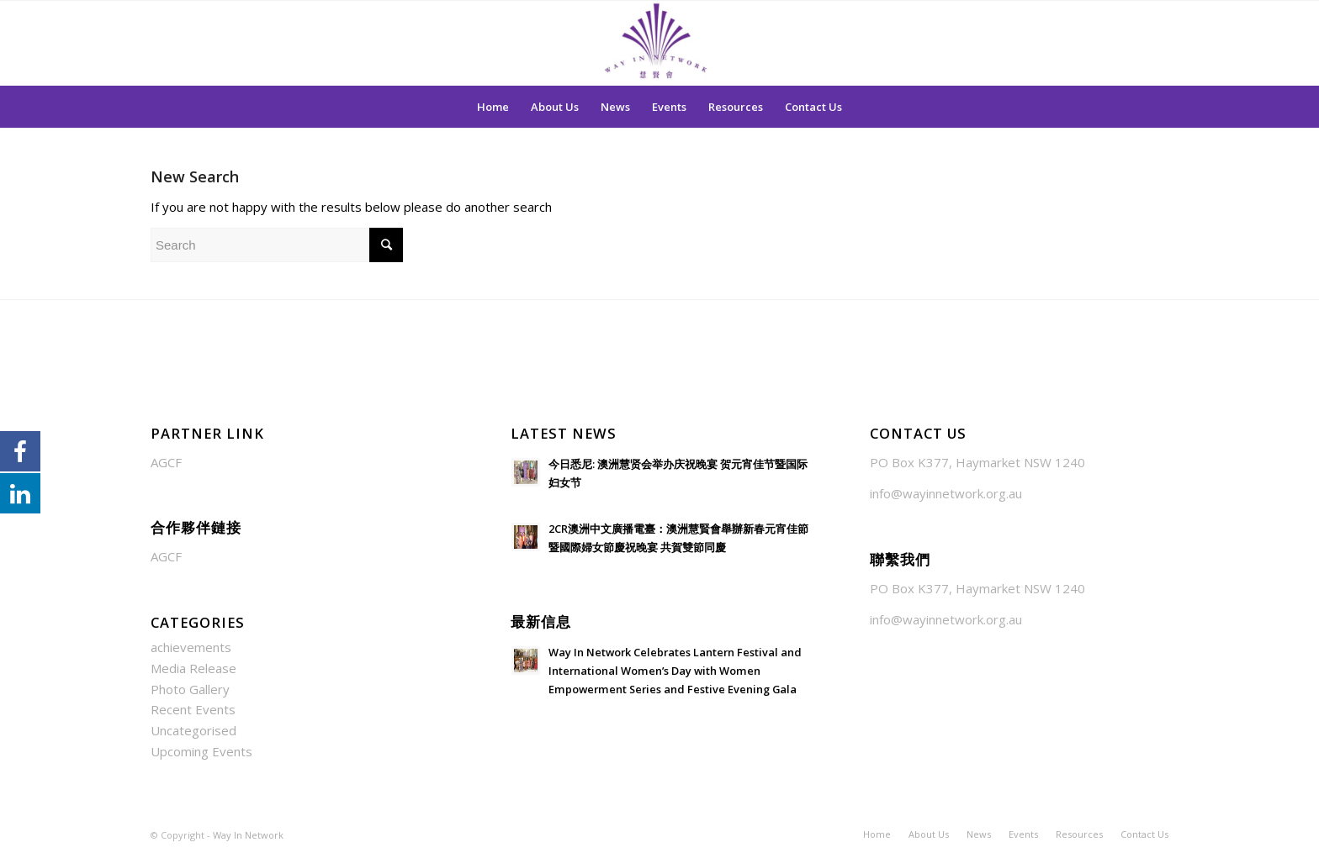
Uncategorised (193, 730)
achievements (191, 647)
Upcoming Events (201, 751)
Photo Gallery (190, 689)
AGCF (166, 462)
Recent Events (193, 709)
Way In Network (248, 835)
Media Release (193, 668)
